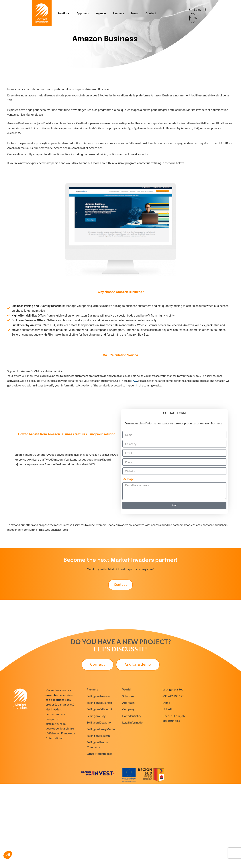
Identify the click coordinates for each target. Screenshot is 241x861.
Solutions (63, 13)
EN (195, 18)
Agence (101, 13)
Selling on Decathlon (99, 722)
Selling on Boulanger (99, 702)
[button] (7, 854)
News (135, 13)
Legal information (133, 722)
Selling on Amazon (98, 696)
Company (128, 709)
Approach (82, 13)
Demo (166, 702)
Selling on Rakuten (98, 736)
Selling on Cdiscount (99, 709)
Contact (151, 13)
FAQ (134, 380)
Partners (118, 13)
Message (128, 479)
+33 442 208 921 (173, 696)
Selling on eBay (96, 716)
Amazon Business (105, 39)
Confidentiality (131, 716)
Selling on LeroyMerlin (101, 729)
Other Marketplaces (99, 753)
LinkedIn (167, 709)
